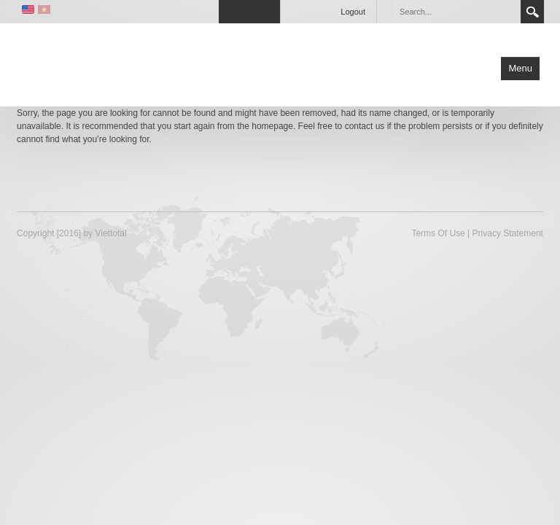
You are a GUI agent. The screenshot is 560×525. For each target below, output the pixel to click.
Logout (353, 11)
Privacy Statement (507, 233)
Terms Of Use (437, 233)
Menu (520, 68)
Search (532, 11)
